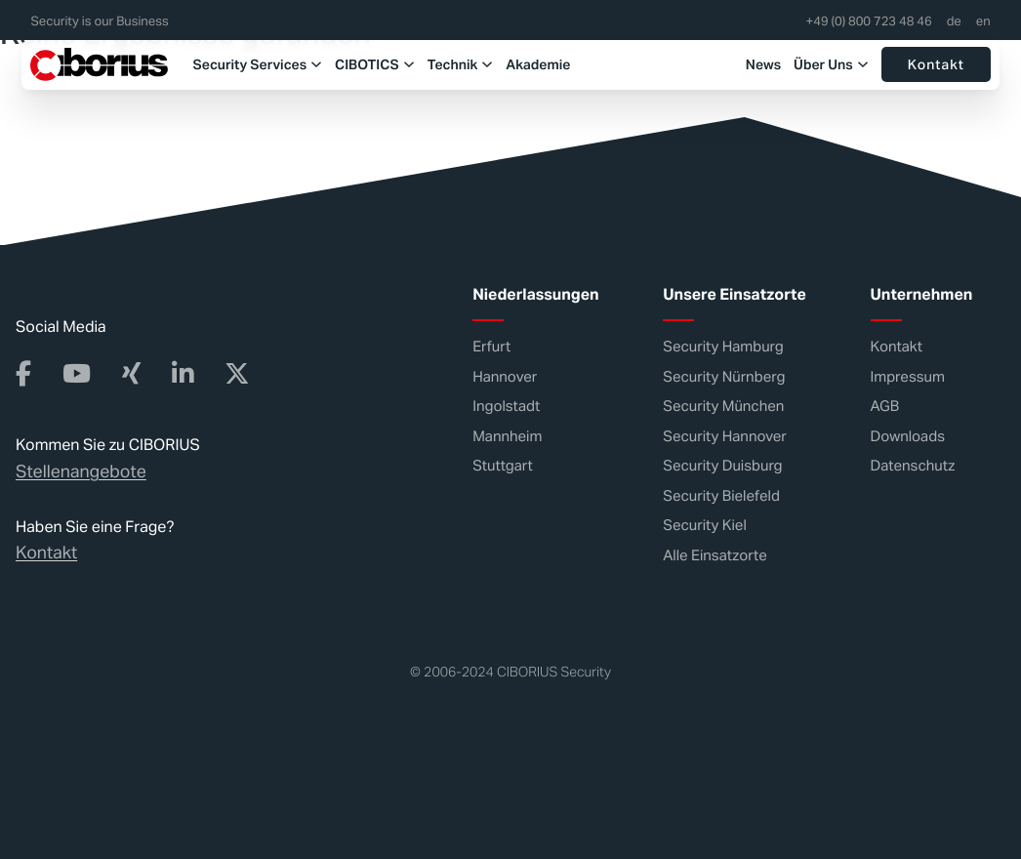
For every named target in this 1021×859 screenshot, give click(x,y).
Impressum (908, 376)
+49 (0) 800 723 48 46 (869, 22)
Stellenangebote (81, 471)
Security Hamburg (723, 347)
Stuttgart (502, 466)
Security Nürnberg (724, 376)
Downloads (908, 436)
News (763, 64)
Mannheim (507, 436)
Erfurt (491, 347)
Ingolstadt (506, 406)
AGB (885, 406)
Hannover (504, 376)
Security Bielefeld (721, 495)
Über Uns (823, 64)
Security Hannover (725, 436)
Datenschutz (913, 466)
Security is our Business (99, 22)
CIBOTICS (343, 64)
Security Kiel (705, 525)
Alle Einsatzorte (714, 555)
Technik (428, 64)
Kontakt (936, 64)
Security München (723, 406)
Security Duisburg (722, 466)
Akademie (514, 64)
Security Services (226, 64)
